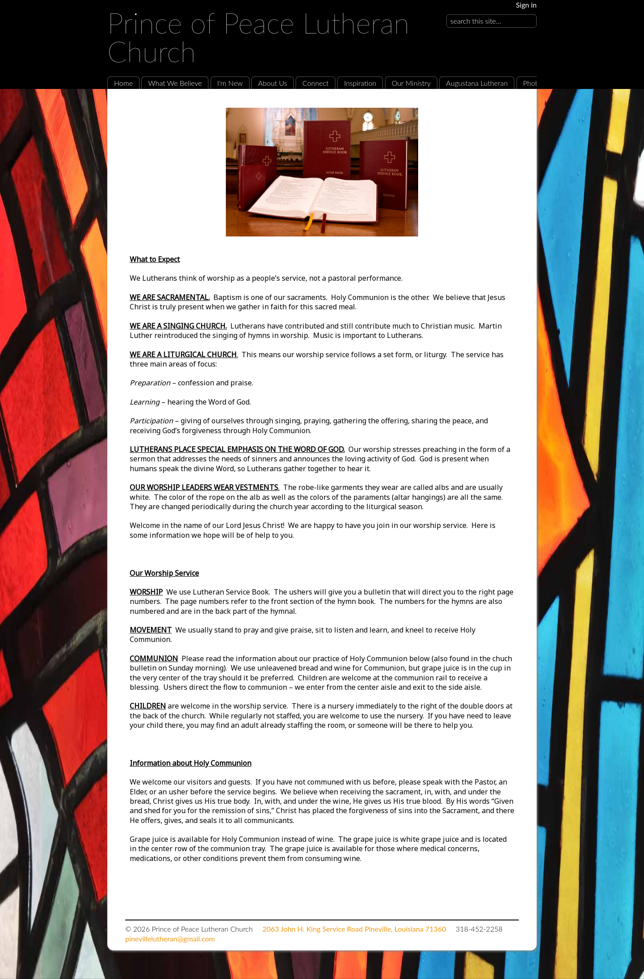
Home (123, 83)
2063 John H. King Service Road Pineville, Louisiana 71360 (354, 928)
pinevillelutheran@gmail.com (170, 938)
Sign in (526, 4)
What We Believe (175, 83)
